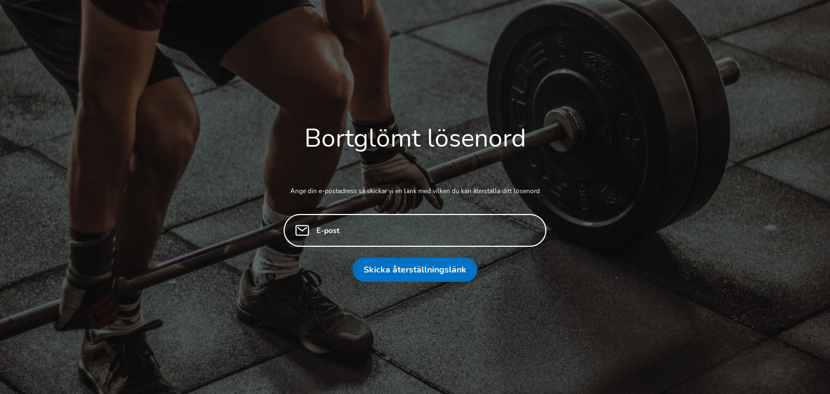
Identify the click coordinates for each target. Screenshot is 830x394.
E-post (327, 230)
